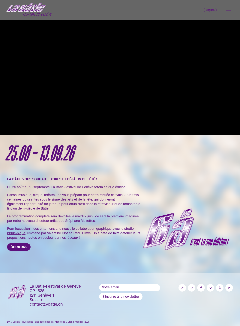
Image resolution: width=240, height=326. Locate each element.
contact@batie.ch (46, 304)
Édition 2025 (18, 246)
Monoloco (60, 322)
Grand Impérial (75, 322)
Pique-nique (27, 322)
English (210, 9)
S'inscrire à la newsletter (121, 296)
